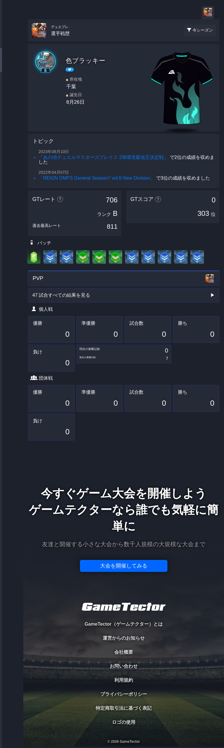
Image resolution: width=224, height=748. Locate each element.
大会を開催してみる (123, 566)
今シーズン (202, 30)
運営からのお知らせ (124, 638)
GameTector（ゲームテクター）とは (124, 624)
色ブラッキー (85, 60)
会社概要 (123, 652)
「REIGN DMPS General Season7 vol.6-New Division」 (96, 178)
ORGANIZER (12, 89)
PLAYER (12, 65)
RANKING (12, 113)
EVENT (11, 137)
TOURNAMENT (11, 41)
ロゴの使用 (123, 722)
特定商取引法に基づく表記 (124, 708)
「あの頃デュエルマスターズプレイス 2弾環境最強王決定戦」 (103, 157)
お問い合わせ (124, 666)
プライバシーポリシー (123, 694)
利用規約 (123, 680)
